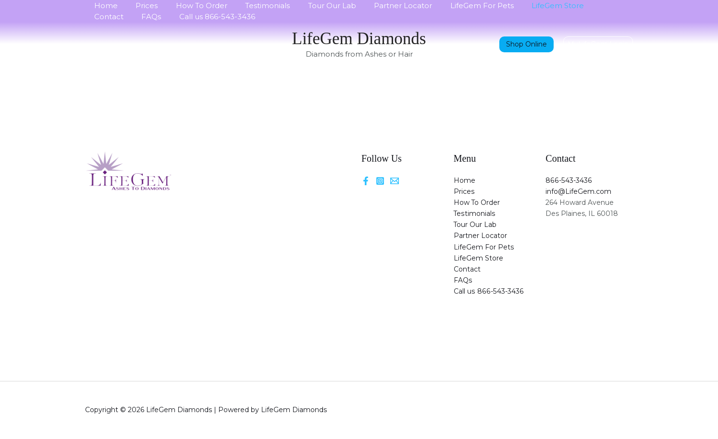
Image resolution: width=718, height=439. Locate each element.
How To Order (192, 5)
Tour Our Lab (316, 5)
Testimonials (255, 5)
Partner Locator (383, 5)
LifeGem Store (531, 5)
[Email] (394, 181)
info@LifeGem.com (578, 191)
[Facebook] (365, 181)
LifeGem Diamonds (359, 38)
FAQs (102, 16)
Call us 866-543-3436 (164, 16)
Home (104, 5)
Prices (141, 5)
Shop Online (526, 44)
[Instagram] (380, 181)
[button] (598, 44)
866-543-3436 (567, 180)
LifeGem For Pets (458, 5)
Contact (586, 5)
